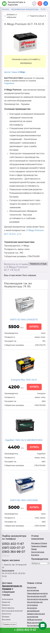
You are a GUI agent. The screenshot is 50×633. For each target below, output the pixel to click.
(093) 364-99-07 (13, 551)
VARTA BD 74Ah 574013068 (24, 500)
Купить (34, 326)
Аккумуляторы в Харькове (16, 3)
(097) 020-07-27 (13, 547)
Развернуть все (9, 624)
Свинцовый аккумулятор (37, 593)
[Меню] (45, 3)
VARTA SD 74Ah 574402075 (24, 320)
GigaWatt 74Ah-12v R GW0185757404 (23, 440)
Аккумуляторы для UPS (36, 596)
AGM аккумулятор (34, 619)
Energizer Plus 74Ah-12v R (24, 380)
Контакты (35, 555)
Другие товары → (15, 72)
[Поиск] (34, 3)
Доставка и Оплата (39, 543)
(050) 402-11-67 (13, 543)
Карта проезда (8, 570)
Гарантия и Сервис (39, 546)
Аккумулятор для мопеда (37, 599)
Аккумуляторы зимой (36, 625)
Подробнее (9, 83)
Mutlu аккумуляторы (35, 622)
